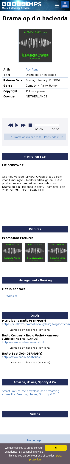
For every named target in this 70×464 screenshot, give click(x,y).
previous (10, 125)
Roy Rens (32, 69)
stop (30, 125)
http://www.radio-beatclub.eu (22, 357)
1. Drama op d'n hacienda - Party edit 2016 (37, 136)
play (17, 125)
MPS (35, 4)
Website (12, 295)
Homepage (34, 440)
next (23, 125)
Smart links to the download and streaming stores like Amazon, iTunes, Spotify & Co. (30, 392)
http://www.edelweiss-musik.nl (23, 342)
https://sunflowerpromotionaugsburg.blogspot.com (36, 324)
